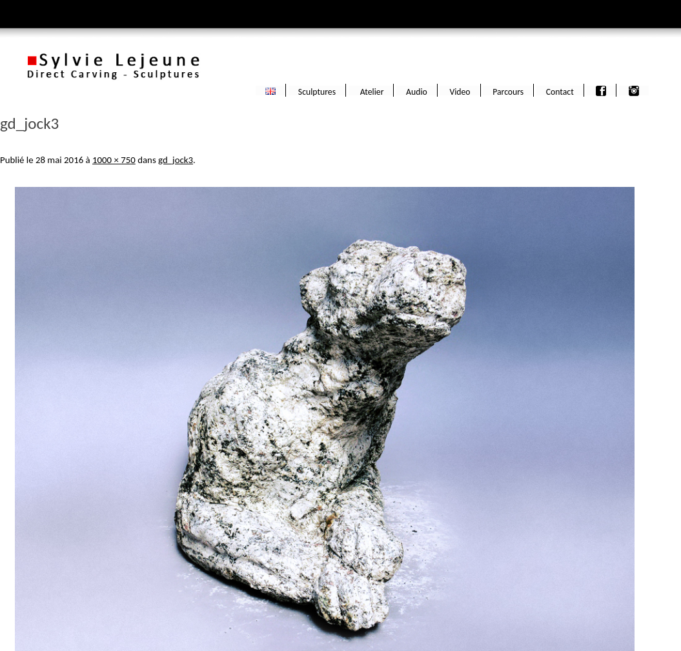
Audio (416, 90)
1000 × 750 (114, 160)
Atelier (371, 90)
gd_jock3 (175, 160)
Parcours (508, 90)
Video (459, 90)
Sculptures (317, 90)
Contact (560, 90)
